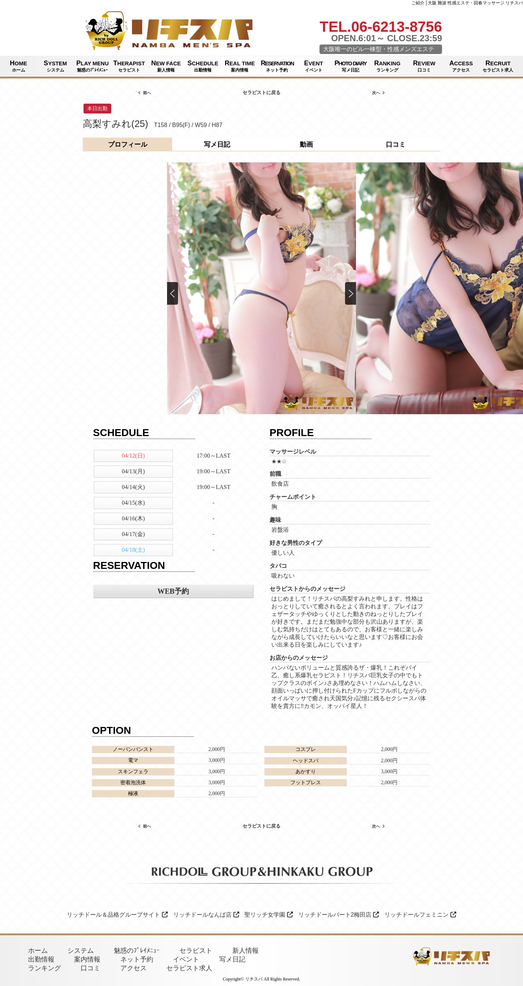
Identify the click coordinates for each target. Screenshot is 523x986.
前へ (144, 92)
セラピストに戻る (261, 92)
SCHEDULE (203, 66)
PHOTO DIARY (350, 66)
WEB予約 (173, 591)
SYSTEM (55, 66)
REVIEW (424, 66)
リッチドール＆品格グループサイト (117, 915)
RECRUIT (498, 66)
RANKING (387, 66)
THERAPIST (129, 66)
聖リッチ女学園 (268, 915)
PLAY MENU (92, 66)
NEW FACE (166, 66)
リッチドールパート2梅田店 (338, 915)
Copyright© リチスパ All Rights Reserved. (261, 979)
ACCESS (461, 66)
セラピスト (195, 950)
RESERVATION (277, 66)
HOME (18, 66)
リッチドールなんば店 (206, 915)
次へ (378, 92)
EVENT (313, 66)
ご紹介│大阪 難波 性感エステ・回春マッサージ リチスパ (467, 2)
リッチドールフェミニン (420, 915)
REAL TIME (240, 66)
